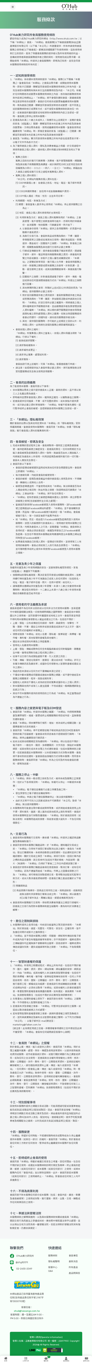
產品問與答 (74, 1273)
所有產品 (73, 1267)
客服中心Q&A (52, 1269)
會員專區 (73, 1255)
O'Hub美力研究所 (25, 1256)
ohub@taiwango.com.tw (27, 1311)
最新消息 (73, 1261)
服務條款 (52, 1255)
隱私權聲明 (54, 1261)
